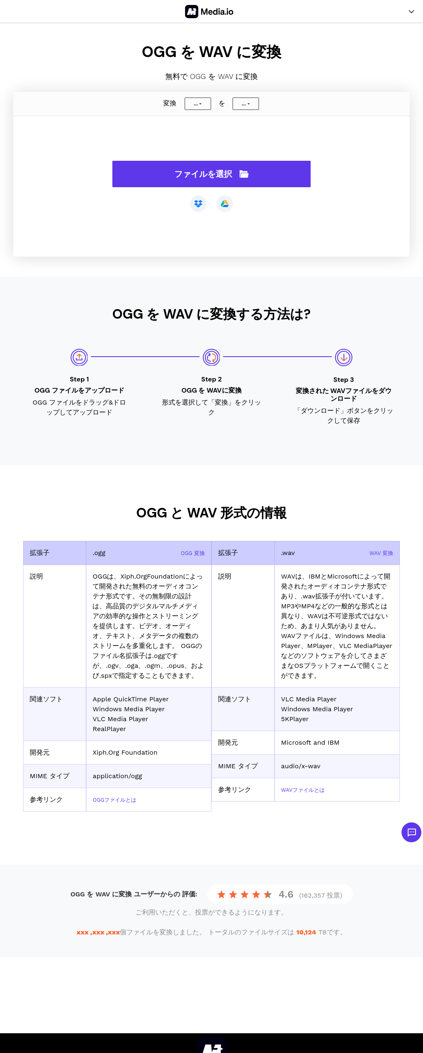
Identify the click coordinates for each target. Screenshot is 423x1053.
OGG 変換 (190, 553)
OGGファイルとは (120, 799)
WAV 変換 (378, 553)
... (196, 104)
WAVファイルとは (308, 789)
